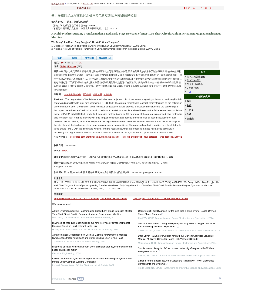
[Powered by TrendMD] (68, 279)
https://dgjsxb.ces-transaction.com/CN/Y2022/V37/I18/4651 (160, 198)
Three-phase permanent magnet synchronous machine (93, 137)
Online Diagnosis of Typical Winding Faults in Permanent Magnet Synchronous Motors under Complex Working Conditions (92, 260)
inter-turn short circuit (132, 137)
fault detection (150, 137)
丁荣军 (190, 109)
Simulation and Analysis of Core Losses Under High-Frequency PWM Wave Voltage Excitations (176, 250)
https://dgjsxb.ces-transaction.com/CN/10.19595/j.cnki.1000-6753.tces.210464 (90, 198)
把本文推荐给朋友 (196, 76)
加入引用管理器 (195, 84)
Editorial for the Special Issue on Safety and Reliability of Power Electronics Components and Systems (176, 262)
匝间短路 (87, 94)
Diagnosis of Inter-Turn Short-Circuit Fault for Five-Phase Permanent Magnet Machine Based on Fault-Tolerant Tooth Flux (91, 224)
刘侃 (189, 105)
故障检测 (97, 94)
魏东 (189, 101)
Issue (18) (88, 3)
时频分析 (108, 94)
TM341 (65, 151)
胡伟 (189, 114)
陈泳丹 (190, 118)
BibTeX (63, 66)
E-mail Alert (192, 87)
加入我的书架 (193, 80)
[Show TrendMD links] (220, 278)
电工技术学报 (57, 3)
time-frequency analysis (171, 137)
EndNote (72, 66)
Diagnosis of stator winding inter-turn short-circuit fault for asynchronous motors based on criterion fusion (92, 248)
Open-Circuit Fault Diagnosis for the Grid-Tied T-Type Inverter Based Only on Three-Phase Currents (177, 213)
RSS (189, 91)
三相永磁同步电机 (72, 94)
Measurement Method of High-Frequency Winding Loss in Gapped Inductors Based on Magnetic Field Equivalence (176, 225)
